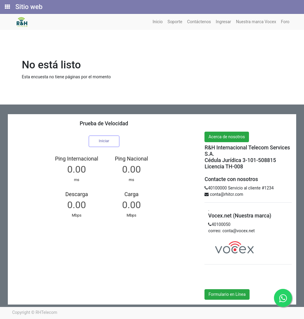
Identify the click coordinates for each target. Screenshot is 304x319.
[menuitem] (157, 21)
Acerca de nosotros (226, 136)
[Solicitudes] (7, 7)
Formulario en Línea (226, 294)
